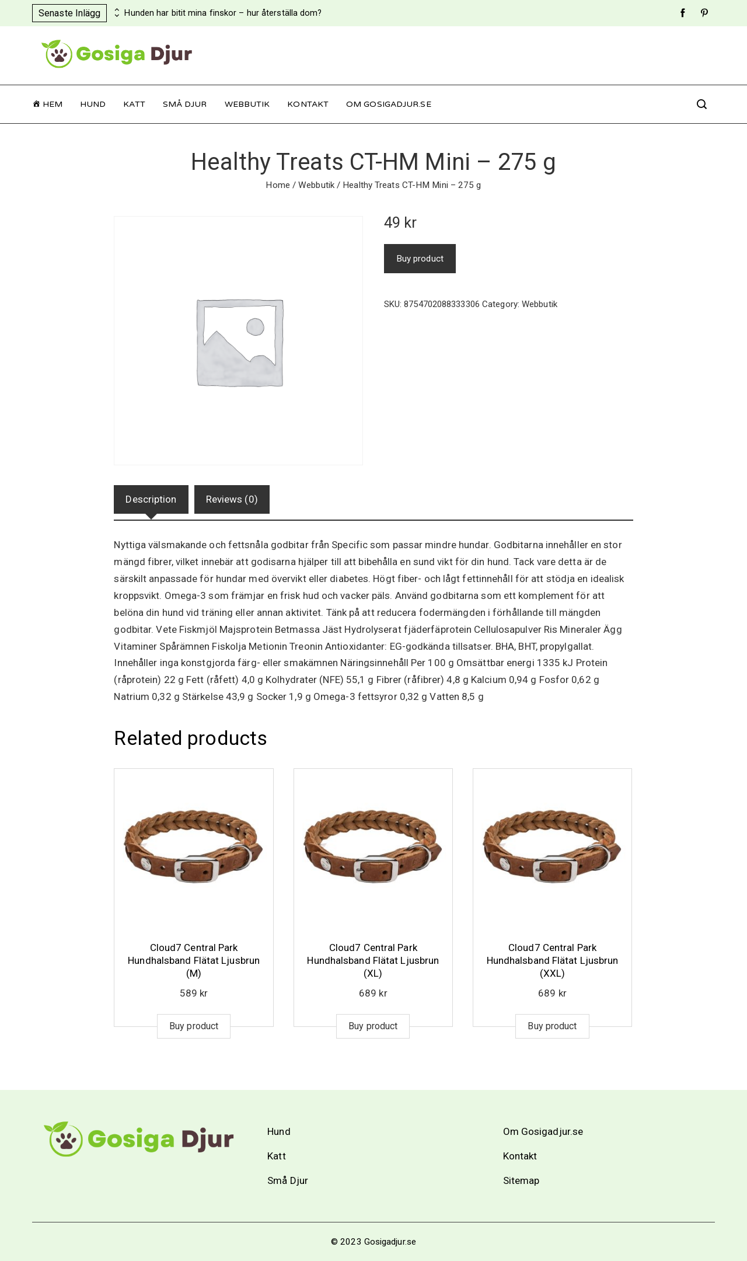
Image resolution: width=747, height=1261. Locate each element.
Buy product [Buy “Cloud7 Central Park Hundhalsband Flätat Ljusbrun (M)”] (193, 1026)
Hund (93, 104)
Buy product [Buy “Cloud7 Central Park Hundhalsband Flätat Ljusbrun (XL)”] (372, 1026)
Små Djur (185, 104)
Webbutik (247, 104)
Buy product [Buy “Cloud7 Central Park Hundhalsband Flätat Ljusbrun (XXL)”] (552, 1026)
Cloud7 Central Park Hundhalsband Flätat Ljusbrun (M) (194, 960)
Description (150, 499)
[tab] (151, 499)
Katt (134, 104)
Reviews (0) (232, 499)
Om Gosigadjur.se (388, 104)
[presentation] (115, 10)
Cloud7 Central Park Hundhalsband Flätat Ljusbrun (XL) (373, 960)
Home (277, 185)
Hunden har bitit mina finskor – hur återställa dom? (223, 13)
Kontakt (308, 104)
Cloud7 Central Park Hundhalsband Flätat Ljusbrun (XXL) (553, 960)
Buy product (420, 258)
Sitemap (521, 1180)
